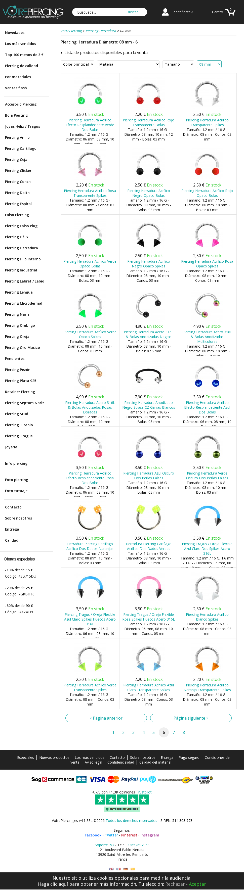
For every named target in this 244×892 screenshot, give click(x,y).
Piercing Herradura (21, 248)
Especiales (25, 757)
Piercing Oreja (17, 336)
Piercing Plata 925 (20, 380)
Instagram (150, 835)
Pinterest (129, 835)
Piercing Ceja (16, 159)
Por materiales (18, 76)
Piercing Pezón (17, 369)
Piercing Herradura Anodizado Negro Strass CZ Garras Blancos (148, 405)
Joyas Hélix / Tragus (22, 126)
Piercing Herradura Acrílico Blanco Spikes (207, 617)
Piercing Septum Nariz (24, 402)
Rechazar (175, 884)
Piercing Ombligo (20, 325)
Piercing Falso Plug (21, 225)
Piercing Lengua (19, 292)
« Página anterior (106, 718)
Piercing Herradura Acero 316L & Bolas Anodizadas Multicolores (207, 337)
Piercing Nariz (17, 314)
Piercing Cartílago (20, 148)
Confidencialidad (120, 762)
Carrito (217, 12)
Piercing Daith (17, 192)
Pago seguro (189, 757)
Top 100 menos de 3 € (24, 54)
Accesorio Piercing (20, 104)
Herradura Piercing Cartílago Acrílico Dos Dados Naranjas (89, 546)
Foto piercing (16, 479)
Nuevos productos (54, 757)
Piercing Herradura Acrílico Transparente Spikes (207, 122)
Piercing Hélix (16, 236)
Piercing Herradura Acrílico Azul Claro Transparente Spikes (148, 687)
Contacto (13, 507)
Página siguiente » (191, 718)
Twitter (111, 835)
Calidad (11, 540)
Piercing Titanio (19, 424)
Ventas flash (16, 87)
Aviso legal (93, 762)
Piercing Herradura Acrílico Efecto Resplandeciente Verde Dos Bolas (90, 125)
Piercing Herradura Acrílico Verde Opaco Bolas (89, 263)
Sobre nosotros (18, 518)
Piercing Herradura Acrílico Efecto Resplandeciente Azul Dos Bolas (207, 407)
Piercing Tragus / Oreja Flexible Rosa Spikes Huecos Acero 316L (148, 617)
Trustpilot (144, 792)
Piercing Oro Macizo (22, 347)
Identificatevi (183, 12)
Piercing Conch (18, 181)
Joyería (11, 447)
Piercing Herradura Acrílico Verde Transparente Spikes (89, 687)
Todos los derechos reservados (131, 820)
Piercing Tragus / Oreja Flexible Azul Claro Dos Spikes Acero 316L (207, 548)
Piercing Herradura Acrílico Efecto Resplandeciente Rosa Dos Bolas (90, 478)
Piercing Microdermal (23, 303)
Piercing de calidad (21, 65)
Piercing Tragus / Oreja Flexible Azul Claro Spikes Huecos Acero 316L (90, 619)
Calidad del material (155, 762)
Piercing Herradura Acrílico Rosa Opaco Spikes (207, 263)
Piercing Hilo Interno (23, 259)
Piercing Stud (16, 413)
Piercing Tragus (18, 436)
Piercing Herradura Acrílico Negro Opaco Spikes (148, 263)
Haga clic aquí (53, 884)
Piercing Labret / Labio (24, 281)
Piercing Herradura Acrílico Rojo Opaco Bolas (207, 193)
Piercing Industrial (21, 270)
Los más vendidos (20, 43)
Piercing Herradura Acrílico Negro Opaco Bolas (148, 193)
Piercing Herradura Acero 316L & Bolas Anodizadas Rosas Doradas (90, 407)
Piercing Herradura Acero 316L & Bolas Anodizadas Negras (149, 334)
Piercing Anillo (17, 137)
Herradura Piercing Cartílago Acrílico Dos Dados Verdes (149, 546)
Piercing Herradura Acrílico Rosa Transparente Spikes (90, 193)
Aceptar (197, 884)
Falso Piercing (17, 214)
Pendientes (14, 358)
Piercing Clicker (18, 170)
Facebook (93, 835)
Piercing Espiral (18, 203)
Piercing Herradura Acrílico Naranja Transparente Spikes (207, 687)
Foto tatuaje (16, 490)
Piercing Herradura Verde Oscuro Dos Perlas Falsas (207, 475)
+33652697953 (137, 844)
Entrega (12, 529)
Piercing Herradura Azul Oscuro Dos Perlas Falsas (148, 475)
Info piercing (16, 463)
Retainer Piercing (20, 391)
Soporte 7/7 (104, 844)
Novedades (14, 32)
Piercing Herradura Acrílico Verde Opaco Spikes (89, 334)
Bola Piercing (16, 115)
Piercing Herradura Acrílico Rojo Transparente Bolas (148, 122)
